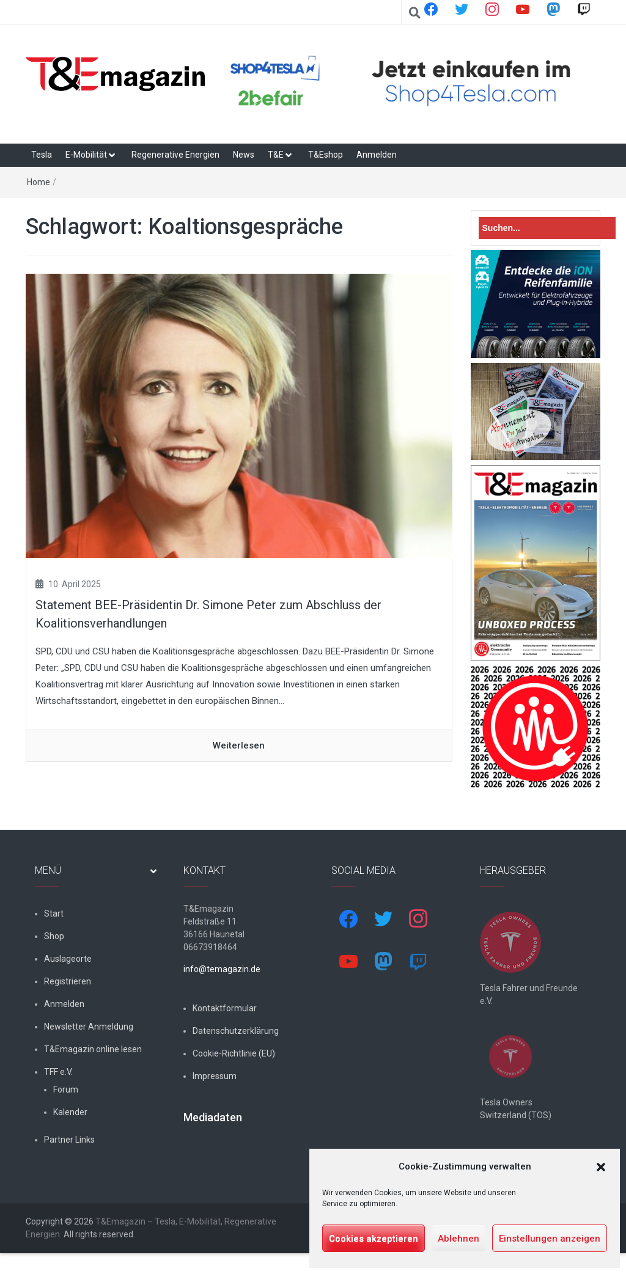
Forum (65, 1089)
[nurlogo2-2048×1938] (536, 726)
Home (38, 182)
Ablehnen (458, 1238)
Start (54, 913)
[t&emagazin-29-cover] (536, 562)
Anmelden (376, 154)
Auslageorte (68, 959)
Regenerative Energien (175, 154)
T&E (276, 154)
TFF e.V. (58, 1072)
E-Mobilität (86, 154)
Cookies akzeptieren (373, 1238)
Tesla (41, 154)
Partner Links (69, 1139)
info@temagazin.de (221, 969)
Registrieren (67, 981)
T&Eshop (325, 154)
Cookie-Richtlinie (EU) (234, 1053)
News (243, 154)
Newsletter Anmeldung (88, 1026)
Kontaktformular (225, 1008)
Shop (54, 936)
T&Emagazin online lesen (93, 1049)
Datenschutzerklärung (236, 1031)
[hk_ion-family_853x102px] (536, 303)
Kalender (70, 1112)
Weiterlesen (239, 745)
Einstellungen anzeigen (549, 1238)
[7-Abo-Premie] (536, 411)
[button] (601, 1167)
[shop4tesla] (411, 81)
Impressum (215, 1076)
